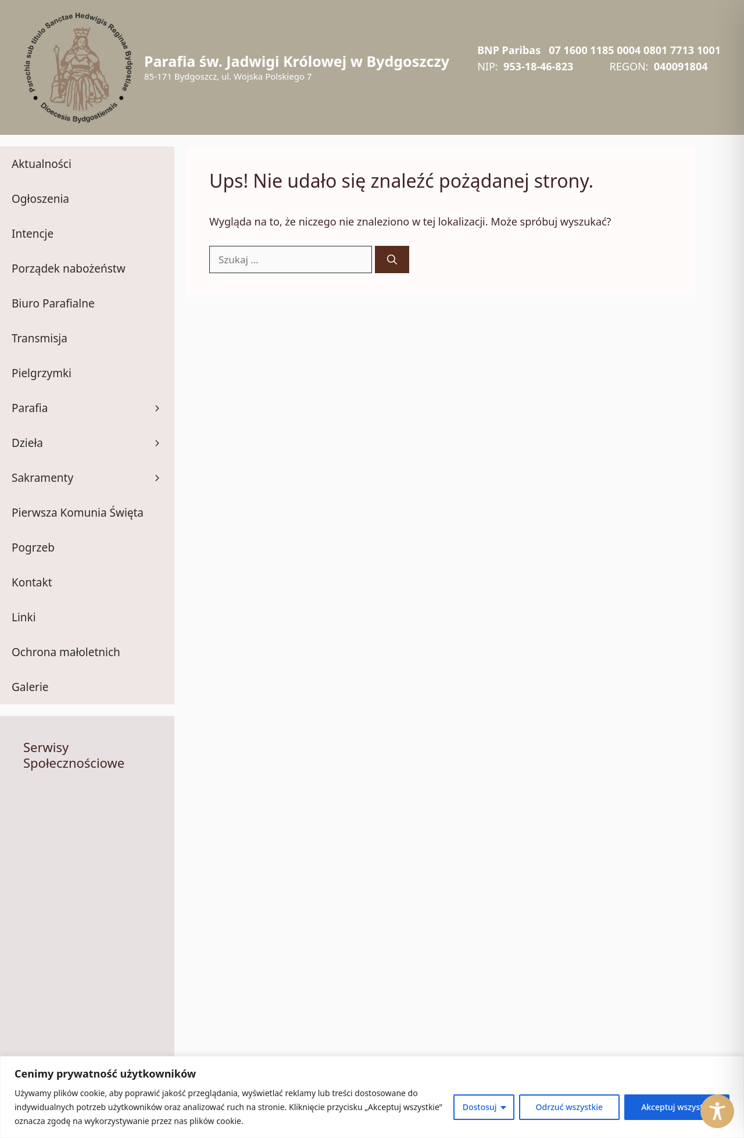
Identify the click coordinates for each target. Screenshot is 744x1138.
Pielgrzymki (41, 373)
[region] (372, 1097)
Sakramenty (93, 477)
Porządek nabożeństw (69, 268)
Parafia (93, 408)
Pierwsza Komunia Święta (78, 512)
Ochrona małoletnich (66, 652)
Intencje (32, 233)
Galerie (30, 687)
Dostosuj (480, 1106)
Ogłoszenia (40, 198)
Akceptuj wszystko (677, 1106)
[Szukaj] (392, 260)
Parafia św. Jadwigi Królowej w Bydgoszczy (296, 61)
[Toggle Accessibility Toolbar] (717, 1111)
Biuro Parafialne (53, 303)
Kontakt (32, 582)
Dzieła (93, 442)
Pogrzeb (33, 547)
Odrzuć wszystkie (569, 1106)
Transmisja (39, 338)
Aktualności (41, 163)
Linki (24, 617)
